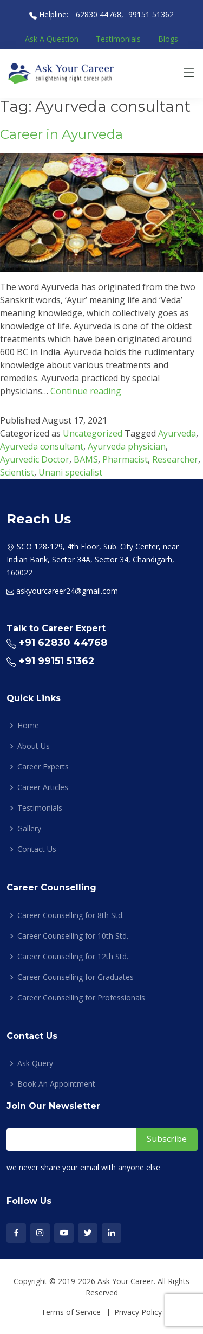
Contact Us (36, 849)
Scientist (17, 472)
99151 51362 (151, 14)
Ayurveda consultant (41, 446)
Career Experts (43, 767)
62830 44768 (97, 14)
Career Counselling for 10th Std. (72, 936)
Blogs (168, 39)
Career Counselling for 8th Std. (70, 915)
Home (28, 725)
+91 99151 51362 (57, 661)
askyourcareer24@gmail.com (67, 591)
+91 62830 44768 (63, 643)
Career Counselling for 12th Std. (72, 956)
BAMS (86, 459)
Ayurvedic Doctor (34, 459)
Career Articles (42, 787)
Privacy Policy (138, 1312)
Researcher (175, 459)
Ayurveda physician (127, 446)
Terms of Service (71, 1312)
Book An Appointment (56, 1084)
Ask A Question (51, 39)
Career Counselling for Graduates (75, 977)
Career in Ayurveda (61, 134)
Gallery (29, 828)
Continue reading (85, 391)
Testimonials (118, 39)
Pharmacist (125, 459)
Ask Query (35, 1063)
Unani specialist (70, 472)
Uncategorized (92, 433)
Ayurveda (177, 433)
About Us (33, 746)
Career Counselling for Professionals (81, 998)
